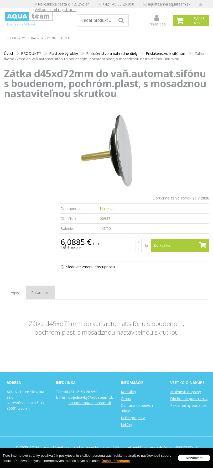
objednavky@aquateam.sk (90, 397)
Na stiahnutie (62, 38)
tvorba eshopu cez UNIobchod (105, 447)
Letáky (126, 424)
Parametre (40, 292)
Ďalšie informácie (115, 461)
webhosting (143, 447)
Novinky (43, 38)
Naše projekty (133, 417)
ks (147, 245)
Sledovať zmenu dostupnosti (87, 266)
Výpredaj (29, 38)
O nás (126, 398)
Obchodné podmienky (188, 398)
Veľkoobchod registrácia (55, 9)
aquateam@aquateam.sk (169, 4)
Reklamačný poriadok (188, 405)
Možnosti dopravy (185, 391)
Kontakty (128, 391)
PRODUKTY (12, 38)
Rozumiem (194, 458)
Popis (14, 292)
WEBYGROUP (186, 447)
